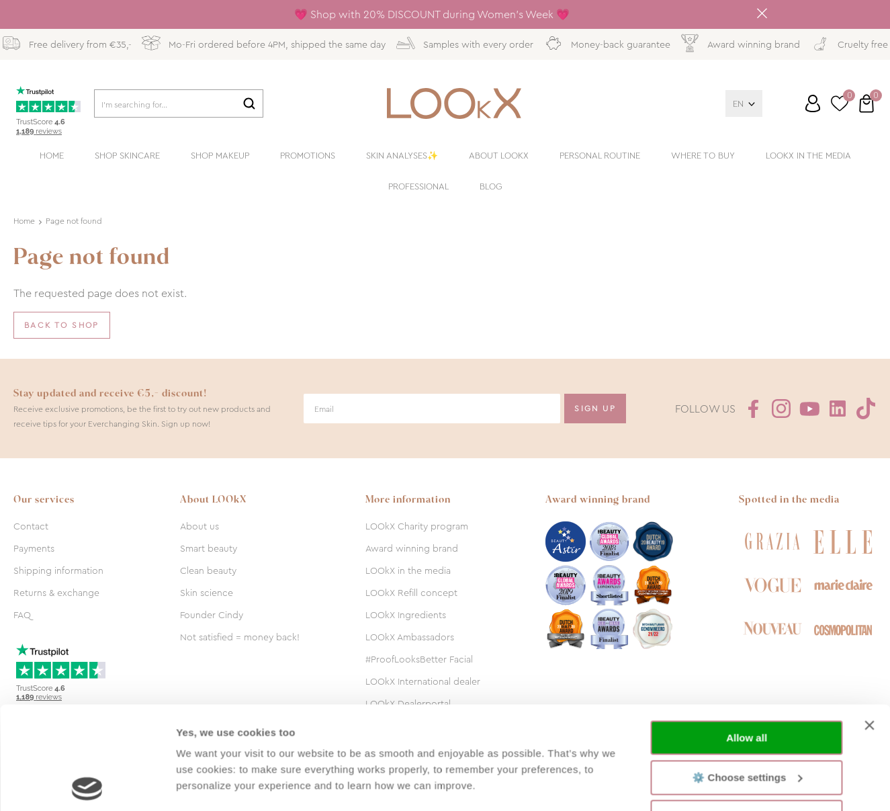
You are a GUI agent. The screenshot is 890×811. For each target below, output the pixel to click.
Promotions (307, 155)
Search (249, 103)
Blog (491, 186)
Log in (813, 103)
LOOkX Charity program (416, 526)
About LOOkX (499, 155)
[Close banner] (869, 623)
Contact (30, 526)
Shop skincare (127, 155)
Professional (418, 186)
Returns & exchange (56, 592)
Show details (207, 784)
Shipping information (58, 570)
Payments (33, 548)
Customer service (800, 108)
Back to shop (61, 325)
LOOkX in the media (808, 155)
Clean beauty (208, 570)
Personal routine (600, 155)
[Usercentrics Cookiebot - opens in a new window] (87, 785)
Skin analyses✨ (402, 155)
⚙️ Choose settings (747, 674)
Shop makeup (220, 155)
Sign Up (595, 408)
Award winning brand (411, 548)
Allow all (746, 635)
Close (762, 13)
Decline (746, 714)
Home (52, 155)
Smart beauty (208, 548)
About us (199, 526)
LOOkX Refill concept (411, 592)
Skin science (206, 592)
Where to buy (703, 155)
